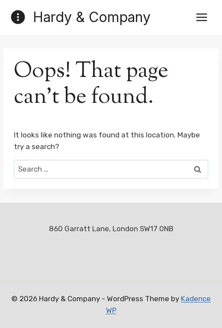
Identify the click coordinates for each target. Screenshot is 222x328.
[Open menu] (201, 17)
